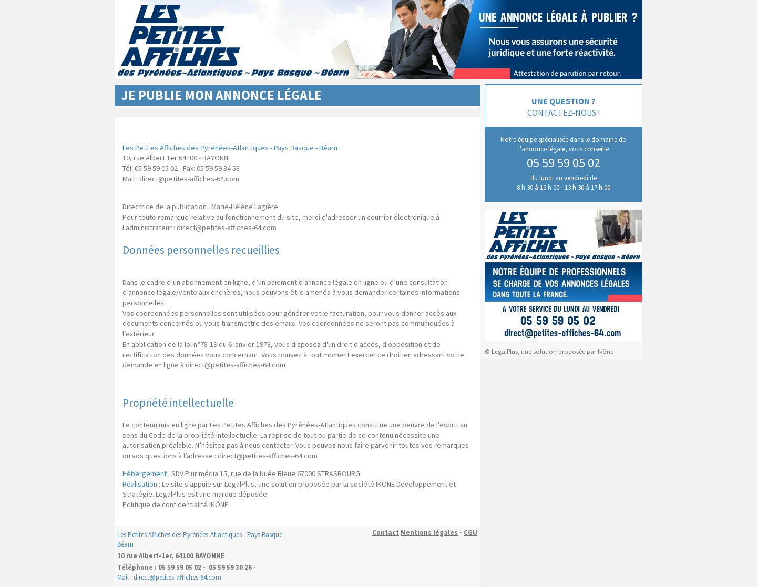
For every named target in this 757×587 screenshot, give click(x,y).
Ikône (605, 351)
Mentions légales (429, 532)
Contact (385, 532)
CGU (470, 532)
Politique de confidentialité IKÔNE (175, 504)
